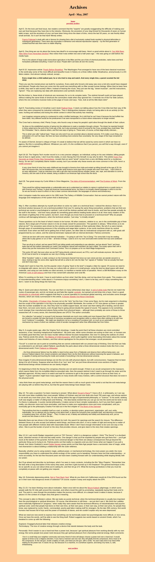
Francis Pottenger (29, 39)
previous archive (73, 23)
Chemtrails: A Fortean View (40, 301)
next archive (73, 548)
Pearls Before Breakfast (53, 70)
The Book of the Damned (90, 406)
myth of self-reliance (35, 273)
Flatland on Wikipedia (48, 348)
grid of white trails (100, 290)
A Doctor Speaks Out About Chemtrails (78, 297)
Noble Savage (55, 444)
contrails (77, 292)
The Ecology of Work (108, 181)
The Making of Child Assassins (57, 337)
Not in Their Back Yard (59, 477)
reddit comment (25, 164)
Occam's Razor (84, 393)
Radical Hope (66, 108)
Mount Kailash (93, 488)
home (73, 21)
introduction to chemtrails (29, 294)
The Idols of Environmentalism (82, 181)
